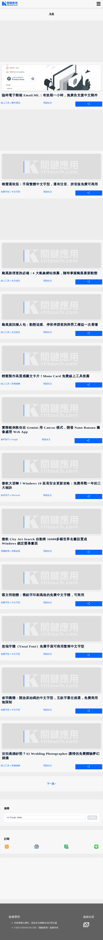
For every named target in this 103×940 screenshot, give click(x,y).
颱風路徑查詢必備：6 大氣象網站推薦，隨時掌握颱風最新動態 (49, 273)
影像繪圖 (16, 384)
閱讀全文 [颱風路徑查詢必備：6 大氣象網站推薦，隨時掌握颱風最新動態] (47, 281)
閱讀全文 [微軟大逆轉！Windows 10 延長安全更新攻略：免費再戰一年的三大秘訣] (47, 495)
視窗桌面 (16, 551)
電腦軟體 (5, 551)
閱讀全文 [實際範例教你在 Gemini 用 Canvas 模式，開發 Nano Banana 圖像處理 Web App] (46, 439)
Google (15, 439)
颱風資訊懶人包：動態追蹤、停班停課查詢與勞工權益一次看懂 (50, 324)
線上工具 (5, 103)
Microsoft (16, 495)
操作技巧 (5, 439)
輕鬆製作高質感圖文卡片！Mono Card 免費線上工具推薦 (45, 376)
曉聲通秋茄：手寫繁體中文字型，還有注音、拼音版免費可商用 (50, 184)
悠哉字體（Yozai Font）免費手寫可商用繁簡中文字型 (43, 646)
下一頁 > (51, 783)
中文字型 (16, 192)
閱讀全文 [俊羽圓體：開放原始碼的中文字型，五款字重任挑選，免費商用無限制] (47, 710)
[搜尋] (45, 817)
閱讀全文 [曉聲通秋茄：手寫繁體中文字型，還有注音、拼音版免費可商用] (47, 192)
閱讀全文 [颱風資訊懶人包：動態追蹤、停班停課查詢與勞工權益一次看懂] (47, 332)
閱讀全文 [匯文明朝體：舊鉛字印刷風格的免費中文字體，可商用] (47, 602)
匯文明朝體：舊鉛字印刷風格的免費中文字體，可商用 (43, 595)
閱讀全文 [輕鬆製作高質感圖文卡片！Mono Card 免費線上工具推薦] (47, 384)
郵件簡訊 (16, 103)
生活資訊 (16, 281)
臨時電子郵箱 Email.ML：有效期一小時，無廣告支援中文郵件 (50, 95)
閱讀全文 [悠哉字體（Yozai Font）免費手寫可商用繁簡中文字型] (47, 654)
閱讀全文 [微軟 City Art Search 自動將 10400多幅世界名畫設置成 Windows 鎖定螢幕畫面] (47, 551)
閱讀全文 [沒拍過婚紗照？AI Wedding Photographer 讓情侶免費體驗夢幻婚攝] (47, 765)
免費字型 (5, 192)
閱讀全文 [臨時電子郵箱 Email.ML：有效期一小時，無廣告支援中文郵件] (47, 103)
